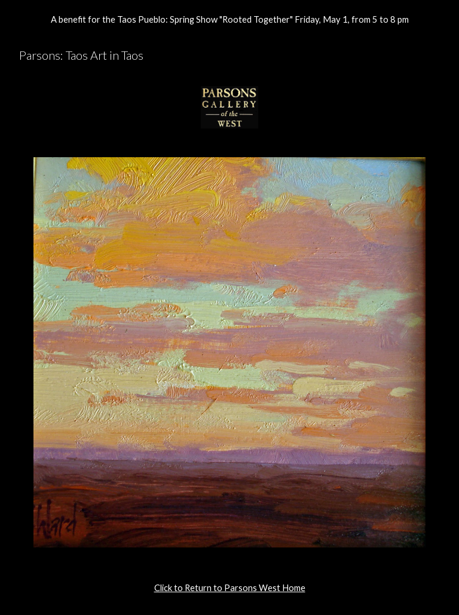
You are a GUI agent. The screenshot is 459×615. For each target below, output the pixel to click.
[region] (229, 19)
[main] (229, 588)
